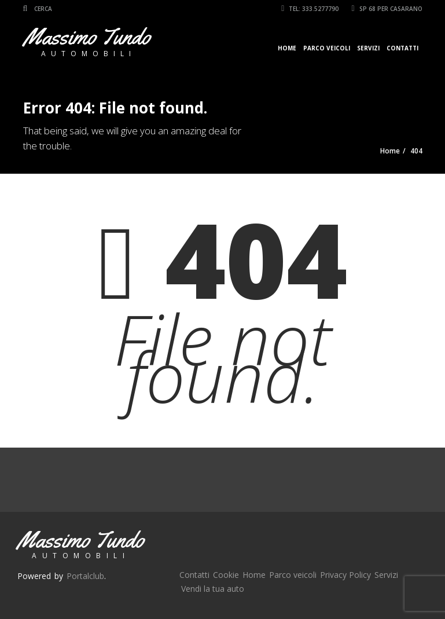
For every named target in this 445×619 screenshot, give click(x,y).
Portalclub (85, 575)
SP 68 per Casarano (386, 9)
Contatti (402, 48)
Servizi (368, 48)
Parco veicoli (326, 48)
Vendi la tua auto (212, 588)
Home (287, 48)
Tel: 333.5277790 (310, 9)
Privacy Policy (345, 574)
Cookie (226, 574)
